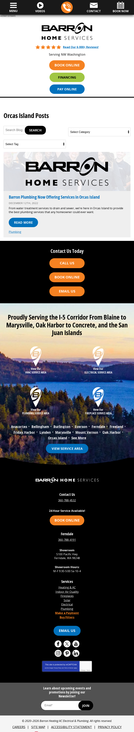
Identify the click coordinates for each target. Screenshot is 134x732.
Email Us (67, 290)
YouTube (75, 638)
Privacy (83, 665)
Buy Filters (67, 612)
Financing (67, 77)
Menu (13, 11)
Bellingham (40, 426)
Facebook (58, 638)
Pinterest (67, 648)
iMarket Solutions (49, 727)
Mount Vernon (86, 431)
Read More (23, 222)
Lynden (45, 431)
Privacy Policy (57, 662)
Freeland (116, 426)
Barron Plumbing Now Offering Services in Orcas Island (56, 197)
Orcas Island (57, 436)
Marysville (63, 431)
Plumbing (15, 231)
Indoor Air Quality (67, 589)
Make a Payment (67, 608)
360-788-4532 (67, 7)
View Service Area (67, 447)
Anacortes (19, 426)
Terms (88, 665)
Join (85, 700)
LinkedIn (75, 648)
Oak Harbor (111, 431)
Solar (67, 597)
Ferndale (98, 426)
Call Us (67, 262)
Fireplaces (67, 593)
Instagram (58, 648)
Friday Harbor (24, 431)
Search (35, 130)
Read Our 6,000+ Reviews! (81, 47)
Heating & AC (67, 585)
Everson (81, 426)
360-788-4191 (67, 537)
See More (78, 436)
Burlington (61, 426)
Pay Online (67, 89)
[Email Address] (67, 700)
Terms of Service (68, 662)
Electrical (67, 600)
